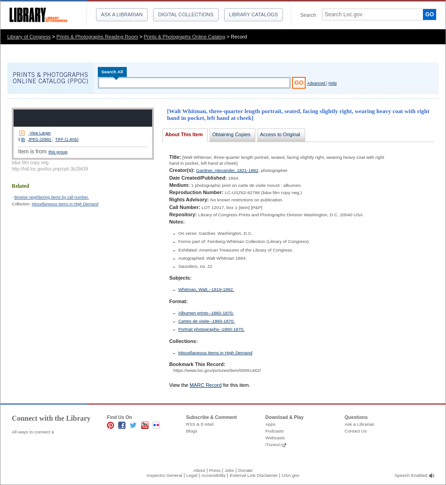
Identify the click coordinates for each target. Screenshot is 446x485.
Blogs (191, 430)
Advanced (316, 83)
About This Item (184, 134)
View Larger (40, 133)
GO (429, 14)
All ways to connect (31, 431)
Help (332, 83)
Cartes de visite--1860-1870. (206, 321)
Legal (191, 475)
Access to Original (280, 134)
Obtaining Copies (231, 134)
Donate (245, 470)
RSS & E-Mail (199, 424)
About (199, 470)
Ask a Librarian (122, 14)
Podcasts (274, 430)
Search (308, 15)
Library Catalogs (253, 14)
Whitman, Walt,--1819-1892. (206, 289)
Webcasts (275, 437)
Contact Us (356, 430)
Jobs (229, 470)
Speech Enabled (411, 475)
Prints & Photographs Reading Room (97, 36)
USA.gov (290, 475)
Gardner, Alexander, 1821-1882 (227, 170)
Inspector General (164, 475)
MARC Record (206, 385)
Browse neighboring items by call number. (51, 197)
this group (57, 151)
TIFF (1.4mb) (66, 139)
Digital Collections (185, 14)
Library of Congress (29, 36)
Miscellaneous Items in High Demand (65, 204)
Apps (270, 424)
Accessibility (213, 475)
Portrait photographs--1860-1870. (211, 329)
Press (215, 470)
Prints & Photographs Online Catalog (184, 36)
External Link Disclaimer (254, 475)
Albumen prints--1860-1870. (206, 312)
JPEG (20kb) (40, 139)
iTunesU (273, 444)
